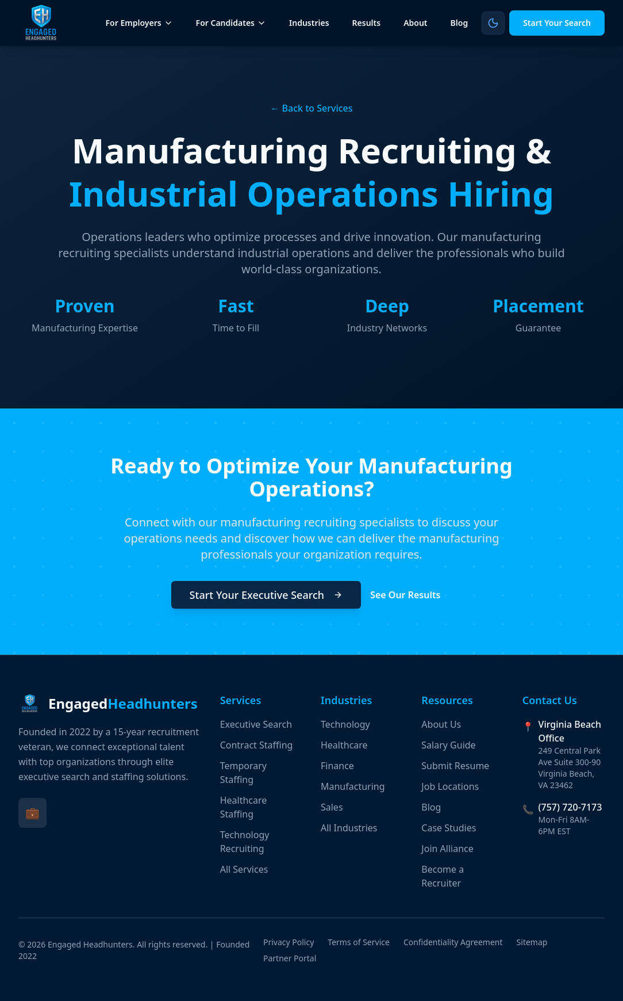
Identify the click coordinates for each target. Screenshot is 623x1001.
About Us (441, 724)
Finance (337, 765)
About (415, 22)
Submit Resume (455, 765)
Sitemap (532, 942)
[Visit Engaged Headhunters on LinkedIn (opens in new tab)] (32, 813)
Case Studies (448, 828)
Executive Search (256, 724)
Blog (459, 22)
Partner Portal (289, 958)
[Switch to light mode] (493, 23)
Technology (345, 724)
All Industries (349, 828)
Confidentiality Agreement (453, 942)
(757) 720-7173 (570, 807)
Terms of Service (359, 942)
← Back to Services (311, 108)
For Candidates (231, 22)
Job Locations (450, 786)
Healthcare (344, 745)
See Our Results (411, 595)
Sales (332, 807)
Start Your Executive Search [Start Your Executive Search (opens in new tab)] (266, 595)
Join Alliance (447, 848)
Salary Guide (448, 745)
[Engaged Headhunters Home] (41, 23)
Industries (309, 22)
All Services (244, 869)
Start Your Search (557, 22)
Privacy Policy (288, 942)
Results (366, 22)
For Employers (139, 22)
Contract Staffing (256, 745)
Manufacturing (353, 786)
